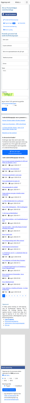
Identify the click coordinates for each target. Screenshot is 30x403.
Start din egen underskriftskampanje (15, 152)
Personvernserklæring (9, 26)
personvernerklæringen (9, 103)
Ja (7, 105)
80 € (11, 380)
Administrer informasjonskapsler (15, 323)
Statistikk (21, 23)
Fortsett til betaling (9, 390)
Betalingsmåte (6, 384)
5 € (5, 378)
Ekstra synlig (7, 30)
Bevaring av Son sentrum (9, 133)
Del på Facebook (9, 14)
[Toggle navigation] (27, 2)
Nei (16, 105)
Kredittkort (18, 386)
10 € (10, 378)
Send (4, 109)
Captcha (4, 92)
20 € (16, 378)
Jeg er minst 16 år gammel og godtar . (13, 102)
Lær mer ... (6, 375)
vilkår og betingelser (10, 395)
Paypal (8, 386)
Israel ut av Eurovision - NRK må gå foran (14, 124)
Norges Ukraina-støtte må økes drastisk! (13, 120)
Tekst (3, 68)
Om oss (7, 325)
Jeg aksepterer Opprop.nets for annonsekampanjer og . (12, 396)
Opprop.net (5, 2)
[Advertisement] (15, 350)
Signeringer (9, 23)
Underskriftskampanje (10, 20)
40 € (5, 380)
